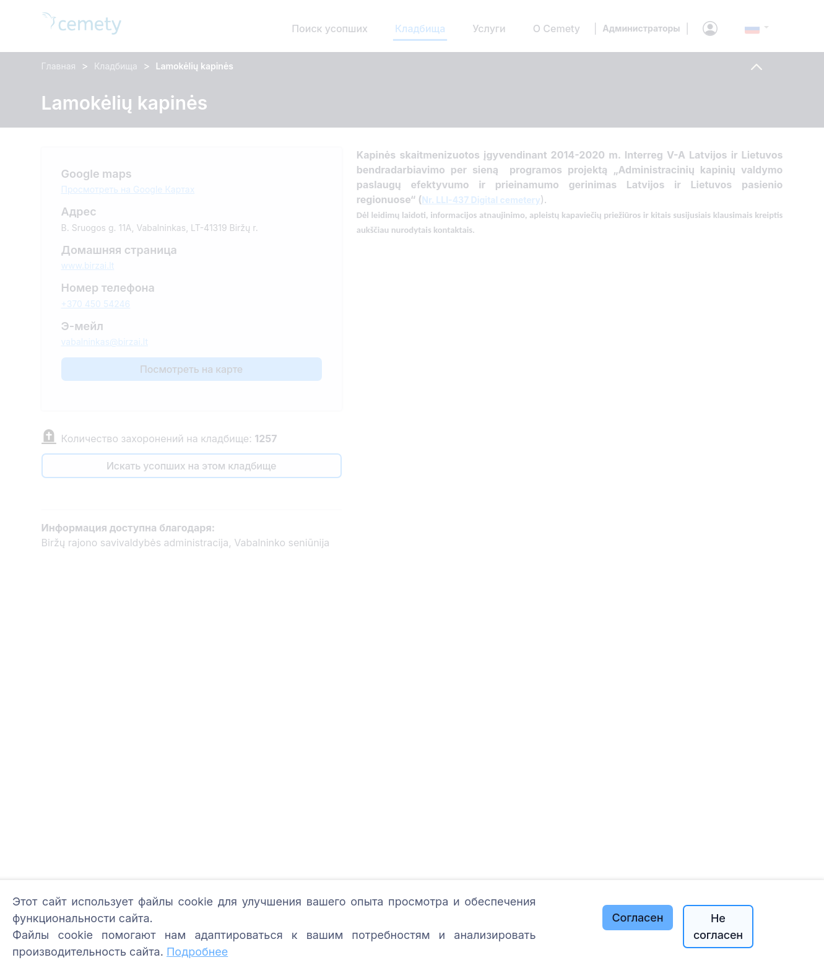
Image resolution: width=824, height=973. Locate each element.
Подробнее (197, 951)
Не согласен (718, 926)
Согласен (638, 917)
